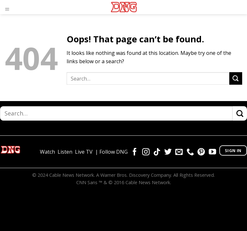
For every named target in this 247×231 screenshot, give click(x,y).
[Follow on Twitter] (168, 152)
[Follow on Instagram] (146, 152)
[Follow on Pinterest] (201, 152)
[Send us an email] (179, 152)
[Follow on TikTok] (156, 152)
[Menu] (9, 8)
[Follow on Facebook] (134, 152)
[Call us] (190, 152)
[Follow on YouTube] (212, 152)
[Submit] (235, 78)
